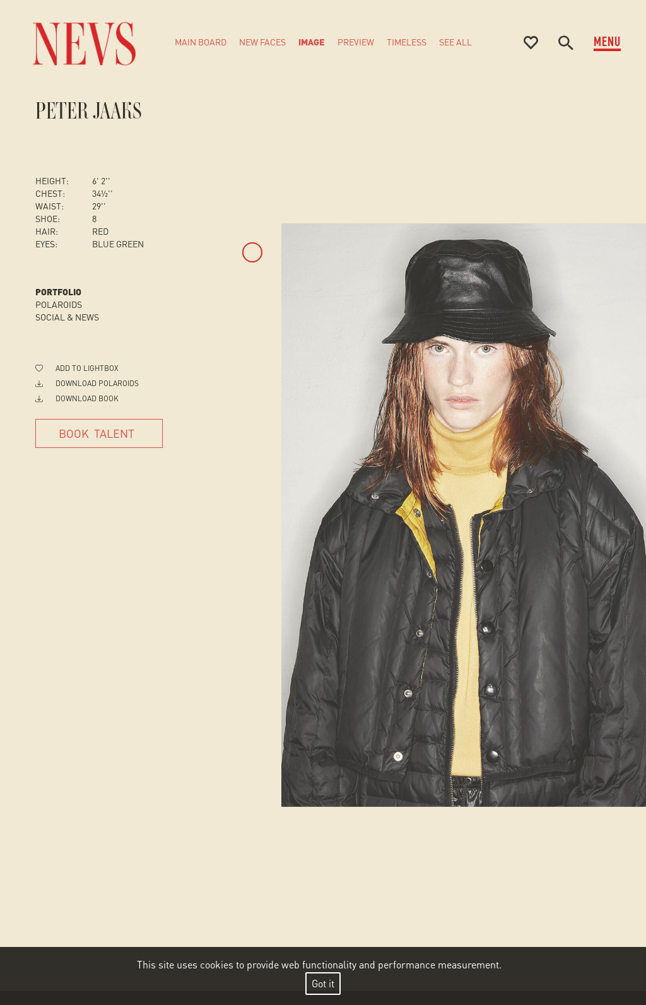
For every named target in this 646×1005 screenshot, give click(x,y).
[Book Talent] (99, 433)
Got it (323, 983)
